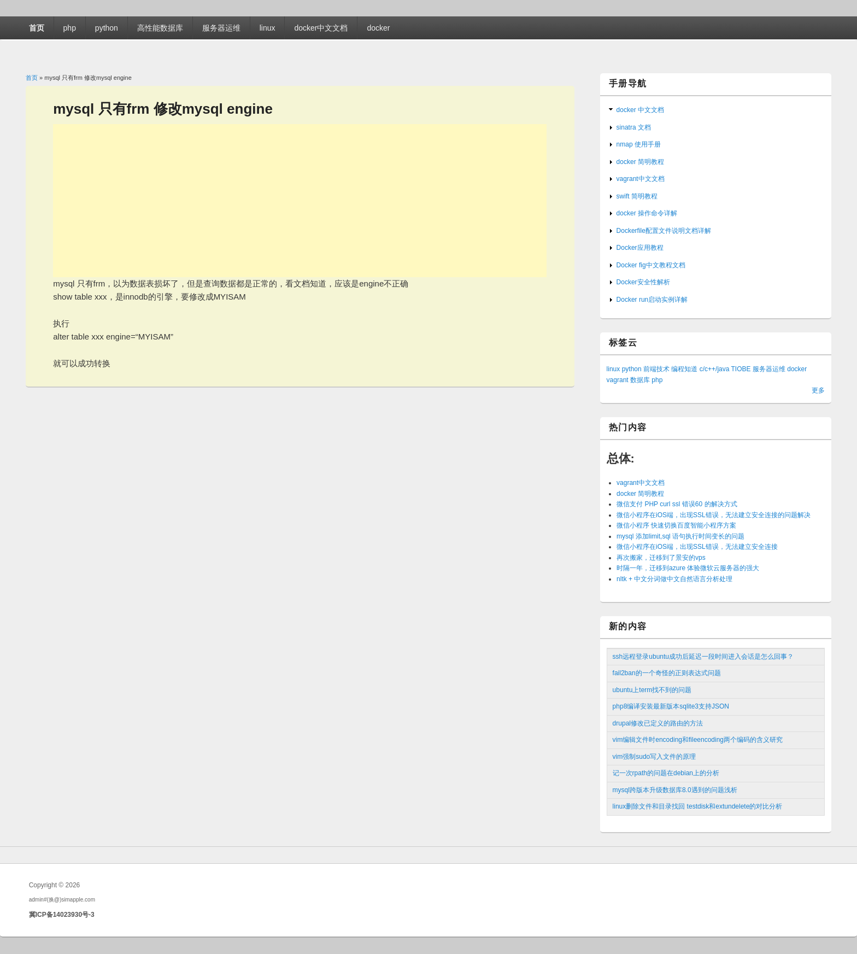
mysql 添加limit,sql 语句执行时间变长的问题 (680, 536)
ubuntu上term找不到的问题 (652, 690)
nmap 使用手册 (639, 144)
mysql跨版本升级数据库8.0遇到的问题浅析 (675, 790)
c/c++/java (715, 369)
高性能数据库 (160, 28)
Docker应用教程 (640, 247)
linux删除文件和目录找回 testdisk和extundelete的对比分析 (698, 806)
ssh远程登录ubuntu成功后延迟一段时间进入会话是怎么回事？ (703, 656)
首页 (36, 28)
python (106, 28)
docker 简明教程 (640, 162)
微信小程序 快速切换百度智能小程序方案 (676, 525)
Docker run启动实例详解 (652, 299)
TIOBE (741, 369)
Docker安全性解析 (643, 282)
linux (267, 28)
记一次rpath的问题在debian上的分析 (666, 773)
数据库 (640, 380)
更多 (818, 390)
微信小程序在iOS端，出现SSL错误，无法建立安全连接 (697, 547)
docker (378, 28)
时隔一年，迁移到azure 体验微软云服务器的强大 (688, 568)
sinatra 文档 (634, 127)
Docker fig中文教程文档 (651, 265)
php (69, 28)
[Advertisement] (300, 200)
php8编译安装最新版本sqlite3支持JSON (671, 706)
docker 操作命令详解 (647, 213)
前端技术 (656, 369)
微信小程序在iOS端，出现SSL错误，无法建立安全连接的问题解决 (714, 515)
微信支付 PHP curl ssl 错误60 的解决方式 (677, 504)
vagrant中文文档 (641, 179)
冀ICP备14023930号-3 (62, 914)
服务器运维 (221, 28)
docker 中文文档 (640, 110)
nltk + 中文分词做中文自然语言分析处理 (674, 579)
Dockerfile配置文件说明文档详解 (664, 231)
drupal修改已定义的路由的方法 (658, 723)
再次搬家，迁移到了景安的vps (661, 557)
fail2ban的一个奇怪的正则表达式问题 (667, 673)
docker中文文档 (321, 28)
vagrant (618, 380)
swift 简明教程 (637, 196)
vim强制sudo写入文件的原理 (654, 756)
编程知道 (684, 369)
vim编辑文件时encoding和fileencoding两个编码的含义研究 (698, 740)
